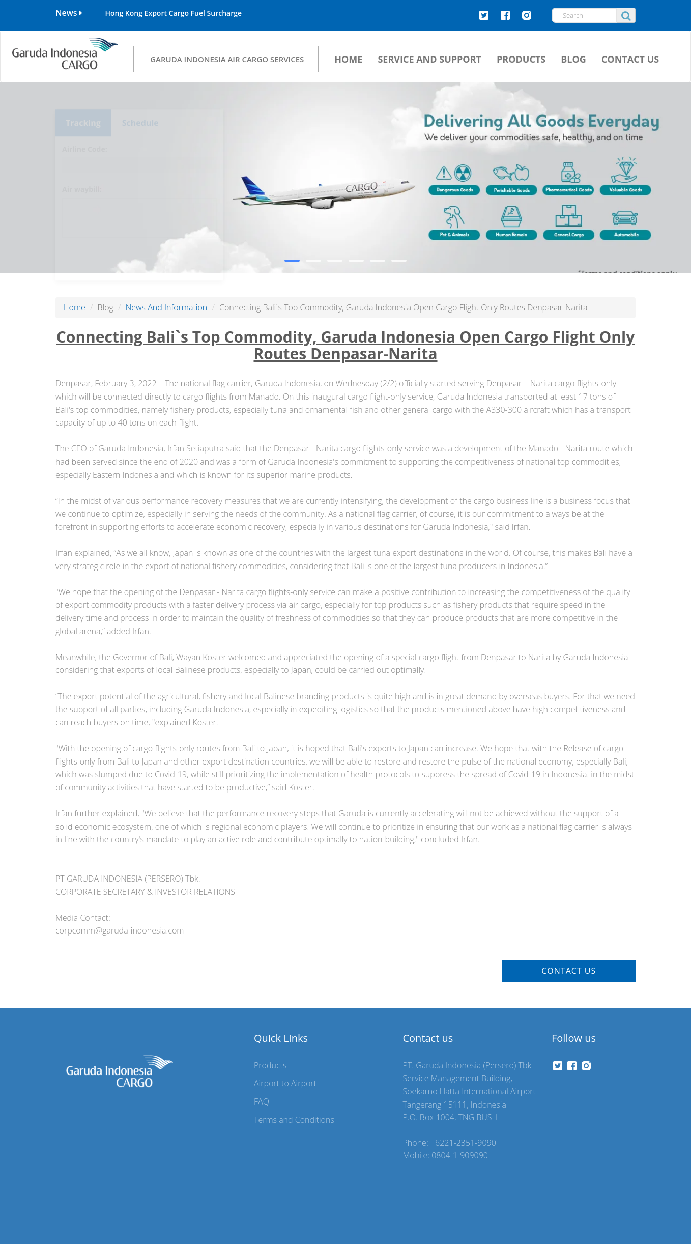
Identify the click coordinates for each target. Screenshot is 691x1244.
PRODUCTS (521, 59)
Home (74, 307)
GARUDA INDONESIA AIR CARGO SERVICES (227, 58)
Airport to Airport (285, 1083)
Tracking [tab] (83, 104)
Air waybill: (82, 171)
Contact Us (568, 970)
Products (270, 1065)
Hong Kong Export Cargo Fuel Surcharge (173, 13)
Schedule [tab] (140, 104)
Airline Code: (84, 130)
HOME (348, 59)
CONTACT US (630, 59)
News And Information (167, 307)
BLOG (573, 59)
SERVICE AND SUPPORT (429, 59)
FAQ (261, 1101)
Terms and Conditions (294, 1119)
